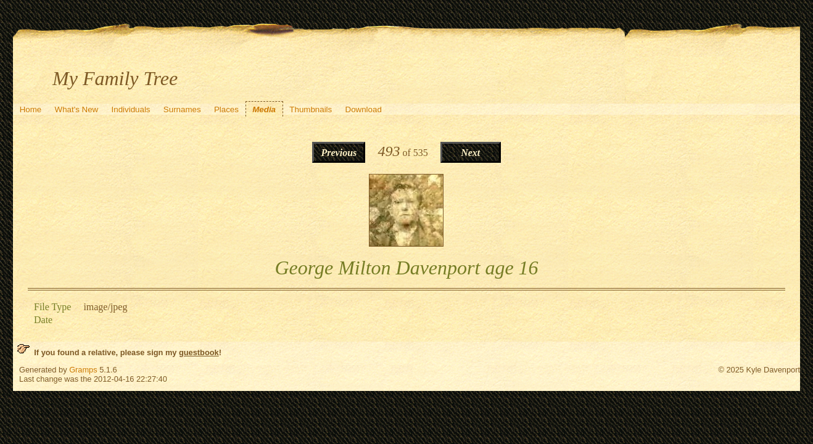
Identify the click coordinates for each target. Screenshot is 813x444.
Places (226, 109)
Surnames (182, 109)
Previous (339, 152)
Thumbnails (310, 109)
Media (264, 109)
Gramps (83, 369)
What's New (77, 109)
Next (470, 152)
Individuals (131, 109)
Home (31, 109)
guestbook (199, 352)
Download (363, 109)
